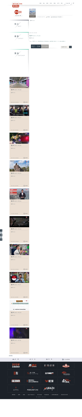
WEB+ (50, 4)
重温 (54, 4)
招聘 (19, 394)
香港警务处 (41, 41)
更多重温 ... (11, 355)
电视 (40, 4)
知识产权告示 (31, 394)
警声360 (35, 41)
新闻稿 (14, 394)
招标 (24, 394)
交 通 (17, 359)
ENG (67, 3)
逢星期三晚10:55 (54, 41)
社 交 (34, 359)
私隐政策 (47, 394)
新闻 (47, 4)
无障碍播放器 (55, 394)
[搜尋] (73, 3)
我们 (61, 4)
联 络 (50, 359)
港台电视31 (63, 41)
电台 (43, 4)
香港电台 (46, 41)
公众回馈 (67, 359)
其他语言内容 (64, 394)
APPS (58, 4)
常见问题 (39, 394)
